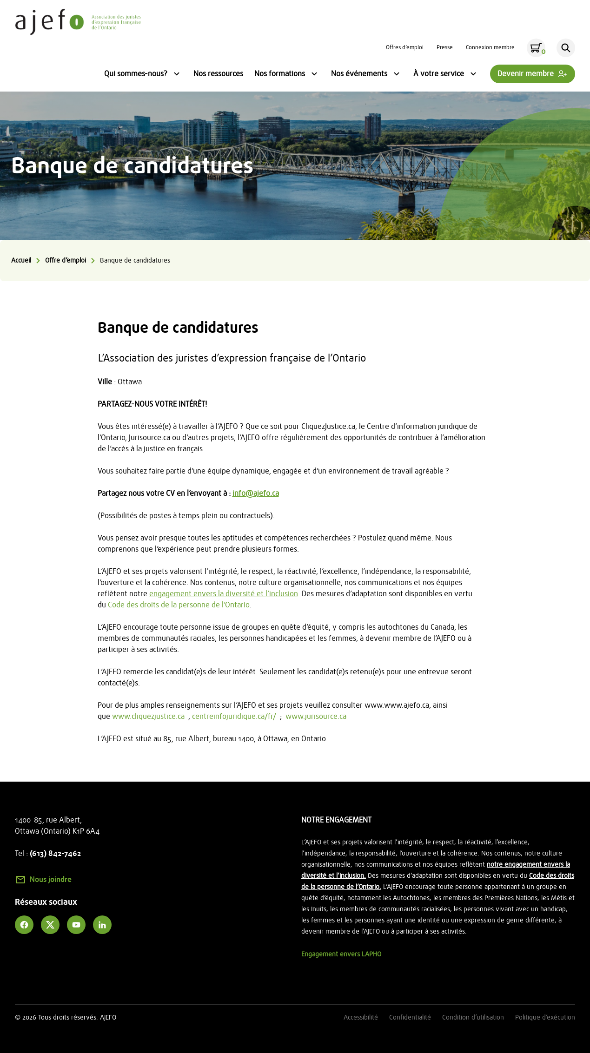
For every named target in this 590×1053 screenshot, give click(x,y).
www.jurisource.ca (315, 716)
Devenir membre (525, 74)
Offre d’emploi (65, 260)
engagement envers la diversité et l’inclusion (223, 594)
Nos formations (287, 74)
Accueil (21, 260)
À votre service (446, 74)
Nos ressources (218, 74)
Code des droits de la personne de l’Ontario (179, 605)
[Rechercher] (566, 48)
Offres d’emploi (405, 47)
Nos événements (366, 74)
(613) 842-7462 (55, 854)
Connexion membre (490, 47)
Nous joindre (51, 880)
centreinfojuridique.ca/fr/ (234, 716)
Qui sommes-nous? (143, 74)
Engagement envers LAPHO (341, 954)
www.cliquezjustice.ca (148, 716)
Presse (445, 47)
